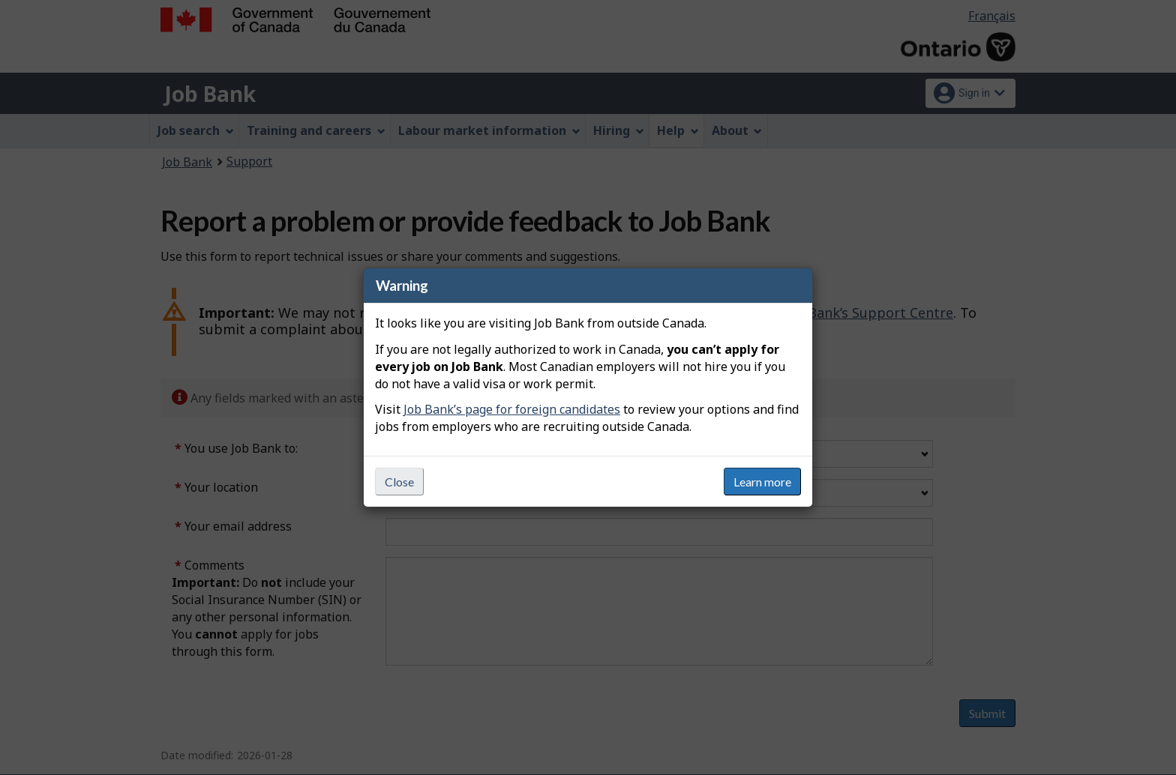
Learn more (762, 481)
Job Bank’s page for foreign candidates (512, 409)
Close (399, 481)
